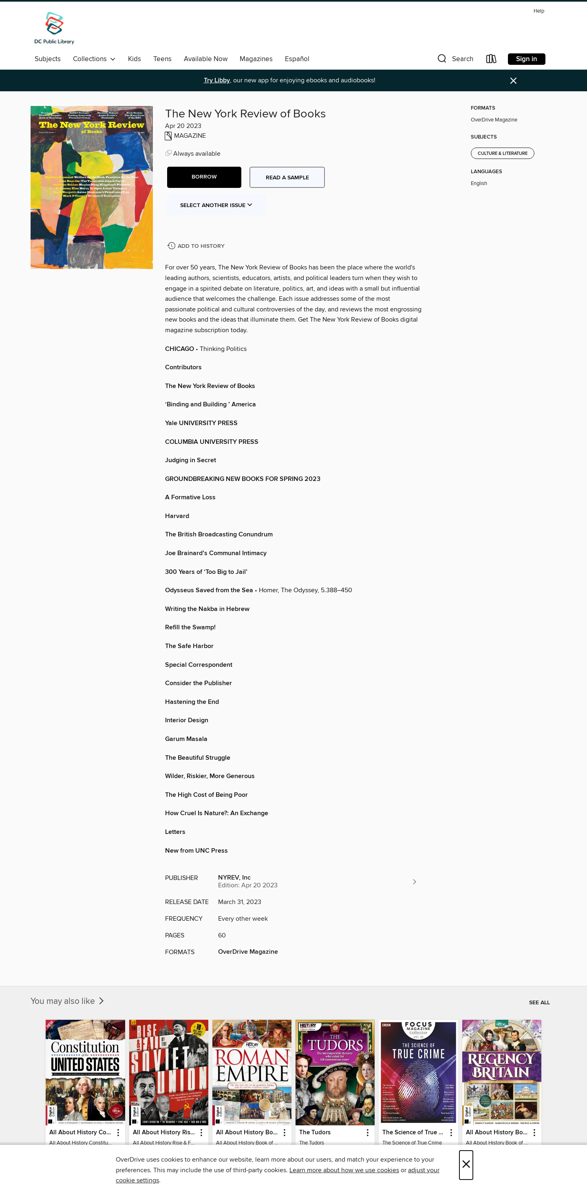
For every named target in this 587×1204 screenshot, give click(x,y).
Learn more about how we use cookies (344, 1170)
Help (539, 11)
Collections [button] (94, 59)
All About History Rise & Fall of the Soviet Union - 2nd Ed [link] (165, 1132)
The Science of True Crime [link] (414, 1132)
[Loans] (491, 60)
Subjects (48, 59)
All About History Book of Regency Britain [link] (498, 1132)
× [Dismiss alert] (513, 81)
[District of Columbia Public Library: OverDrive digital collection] (54, 28)
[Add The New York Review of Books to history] (197, 246)
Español (297, 59)
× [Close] (466, 1165)
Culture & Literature (502, 154)
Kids (134, 59)
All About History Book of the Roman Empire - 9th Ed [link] (248, 1132)
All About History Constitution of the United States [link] (81, 1132)
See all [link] (539, 1002)
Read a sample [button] (287, 177)
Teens (162, 59)
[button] (454, 60)
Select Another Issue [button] (216, 205)
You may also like (68, 1001)
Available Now (205, 59)
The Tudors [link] (315, 1132)
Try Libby (217, 80)
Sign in (526, 59)
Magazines (256, 59)
